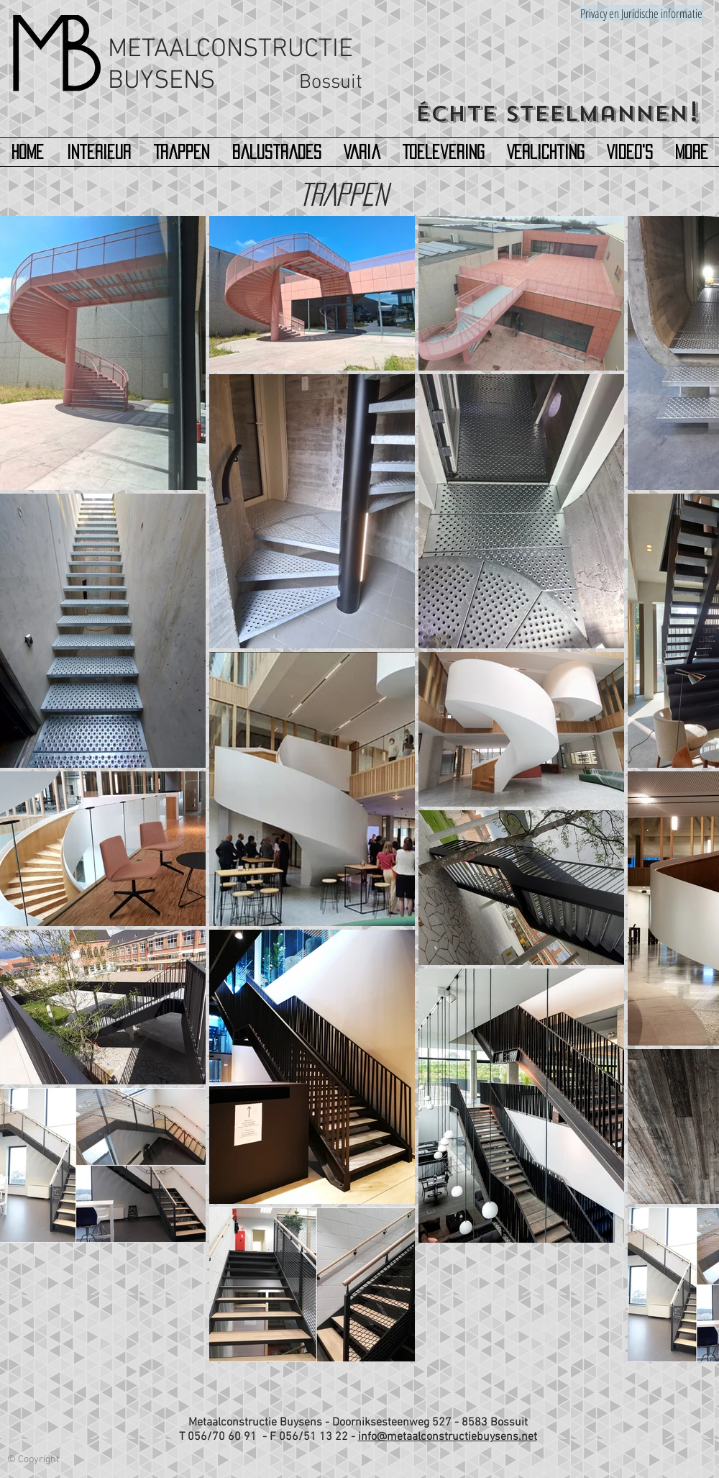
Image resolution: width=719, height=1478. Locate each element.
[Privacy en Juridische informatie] (641, 13)
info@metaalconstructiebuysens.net (447, 1437)
